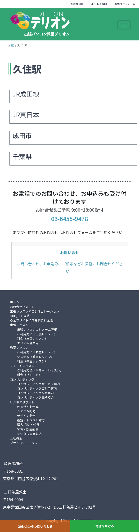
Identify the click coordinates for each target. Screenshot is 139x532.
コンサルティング (22, 379)
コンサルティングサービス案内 (38, 384)
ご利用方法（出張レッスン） (37, 334)
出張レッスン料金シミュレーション (34, 311)
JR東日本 (26, 114)
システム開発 (26, 411)
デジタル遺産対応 (29, 434)
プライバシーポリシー (25, 442)
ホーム (14, 302)
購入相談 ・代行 (28, 424)
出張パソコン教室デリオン (47, 34)
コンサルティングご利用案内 (37, 388)
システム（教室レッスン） (35, 356)
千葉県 (22, 156)
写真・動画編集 (28, 429)
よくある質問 (99, 4)
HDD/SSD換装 (20, 316)
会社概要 (16, 438)
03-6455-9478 (69, 218)
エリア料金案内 (28, 343)
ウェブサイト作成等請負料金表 (31, 320)
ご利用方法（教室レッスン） (37, 352)
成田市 (22, 135)
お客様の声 (77, 4)
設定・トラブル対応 (31, 420)
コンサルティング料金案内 (35, 393)
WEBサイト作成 (28, 406)
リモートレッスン (22, 365)
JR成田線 (26, 94)
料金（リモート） (29, 374)
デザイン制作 (26, 415)
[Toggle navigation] (124, 25)
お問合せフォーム (124, 4)
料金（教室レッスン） (32, 361)
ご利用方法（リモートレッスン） (40, 370)
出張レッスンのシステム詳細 (37, 329)
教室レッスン (19, 347)
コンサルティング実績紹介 (35, 397)
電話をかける (104, 526)
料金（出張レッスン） (32, 338)
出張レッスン (19, 325)
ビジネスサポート (22, 402)
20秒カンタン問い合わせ (35, 526)
